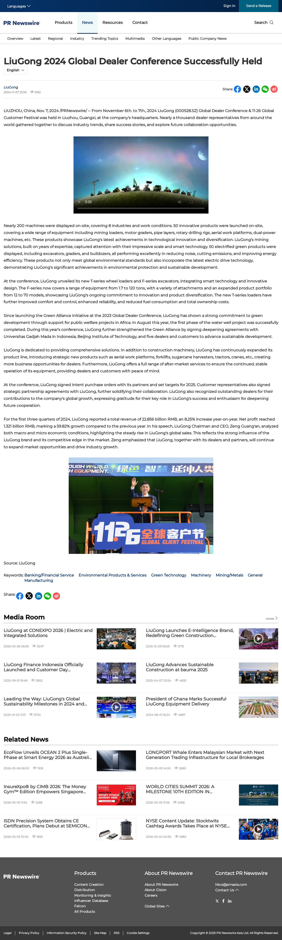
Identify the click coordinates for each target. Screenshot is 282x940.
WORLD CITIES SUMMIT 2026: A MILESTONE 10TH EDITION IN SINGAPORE (180, 789)
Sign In (229, 6)
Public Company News (207, 38)
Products (63, 22)
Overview (15, 38)
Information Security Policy (67, 933)
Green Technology (168, 575)
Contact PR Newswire (241, 873)
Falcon (80, 906)
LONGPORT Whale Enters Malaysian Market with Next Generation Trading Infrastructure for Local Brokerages (205, 755)
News (87, 22)
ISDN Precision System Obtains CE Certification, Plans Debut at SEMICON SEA (45, 824)
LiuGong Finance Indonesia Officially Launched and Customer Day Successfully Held (43, 667)
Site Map (100, 933)
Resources (112, 22)
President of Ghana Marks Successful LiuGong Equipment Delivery (186, 702)
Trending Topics (104, 38)
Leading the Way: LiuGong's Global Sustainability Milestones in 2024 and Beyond (44, 702)
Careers (151, 895)
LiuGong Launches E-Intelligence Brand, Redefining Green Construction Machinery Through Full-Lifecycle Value (190, 633)
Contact (140, 22)
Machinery (201, 575)
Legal (7, 933)
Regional (55, 38)
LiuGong (11, 87)
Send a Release (258, 6)
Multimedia (135, 38)
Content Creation (88, 884)
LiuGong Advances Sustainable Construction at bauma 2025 (180, 667)
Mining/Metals (229, 575)
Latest (35, 38)
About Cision (155, 890)
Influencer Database (91, 901)
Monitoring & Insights (92, 895)
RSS (116, 933)
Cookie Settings (138, 933)
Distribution (84, 890)
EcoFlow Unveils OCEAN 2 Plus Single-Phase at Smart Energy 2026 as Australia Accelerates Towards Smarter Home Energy (48, 755)
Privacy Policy (29, 933)
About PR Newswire (169, 873)
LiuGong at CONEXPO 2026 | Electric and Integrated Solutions (48, 633)
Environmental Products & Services (113, 575)
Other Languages (166, 38)
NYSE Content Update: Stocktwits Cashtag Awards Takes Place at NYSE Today (186, 824)
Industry (77, 38)
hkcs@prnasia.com (231, 884)
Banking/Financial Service (49, 575)
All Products (84, 911)
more (272, 618)
